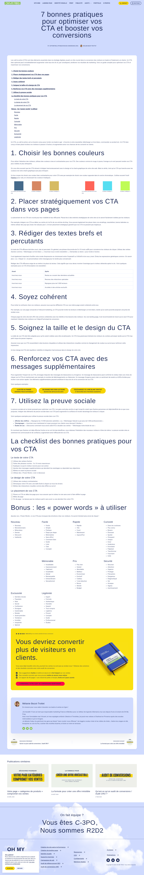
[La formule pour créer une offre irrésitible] (72, 775)
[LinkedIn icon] (23, 728)
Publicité (79, 3)
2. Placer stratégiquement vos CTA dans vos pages (30, 74)
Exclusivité (17, 134)
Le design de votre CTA (21, 102)
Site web (37, 3)
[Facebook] (113, 860)
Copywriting (53, 46)
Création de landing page (49, 850)
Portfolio (97, 3)
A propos (110, 850)
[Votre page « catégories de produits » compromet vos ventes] (27, 775)
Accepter (10, 868)
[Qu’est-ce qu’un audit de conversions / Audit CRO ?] (116, 775)
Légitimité (17, 137)
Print (71, 3)
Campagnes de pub (47, 860)
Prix (15, 128)
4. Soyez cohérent (18, 82)
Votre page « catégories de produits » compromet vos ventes (25, 792)
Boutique (136, 3)
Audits (88, 3)
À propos (106, 3)
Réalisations (111, 855)
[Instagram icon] (31, 728)
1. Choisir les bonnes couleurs (22, 71)
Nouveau (17, 112)
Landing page (47, 3)
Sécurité (17, 131)
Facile (16, 115)
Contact (123, 3)
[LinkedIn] (108, 860)
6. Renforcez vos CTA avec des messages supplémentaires (33, 89)
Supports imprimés (47, 857)
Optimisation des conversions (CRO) (67, 46)
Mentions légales (80, 862)
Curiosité (17, 121)
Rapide (16, 118)
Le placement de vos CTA (22, 105)
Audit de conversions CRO (50, 867)
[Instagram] (118, 860)
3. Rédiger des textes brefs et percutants (26, 78)
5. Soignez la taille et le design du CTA (25, 85)
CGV (75, 855)
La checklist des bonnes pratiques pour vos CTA (29, 96)
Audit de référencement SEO (50, 863)
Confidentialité (79, 858)
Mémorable (18, 124)
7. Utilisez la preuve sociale (21, 92)
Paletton (14, 178)
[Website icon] (27, 728)
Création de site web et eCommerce (53, 847)
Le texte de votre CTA (21, 99)
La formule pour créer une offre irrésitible (70, 791)
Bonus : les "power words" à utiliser (24, 109)
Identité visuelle (60, 3)
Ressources (78, 852)
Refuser (19, 868)
